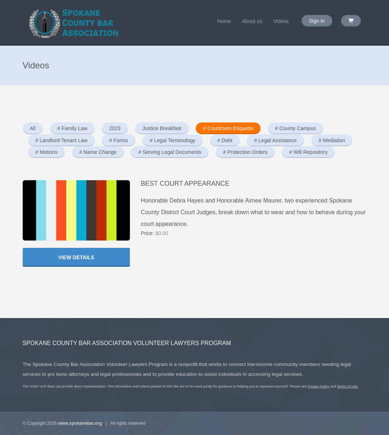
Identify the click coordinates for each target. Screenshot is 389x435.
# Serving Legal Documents (169, 152)
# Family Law (72, 128)
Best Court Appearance (185, 183)
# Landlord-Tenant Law (61, 140)
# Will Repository (308, 152)
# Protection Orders (245, 152)
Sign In (317, 21)
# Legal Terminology (172, 140)
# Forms (118, 140)
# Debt (224, 140)
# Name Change (98, 152)
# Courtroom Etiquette (228, 128)
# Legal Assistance (275, 140)
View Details (76, 257)
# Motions (46, 152)
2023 (114, 128)
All (33, 128)
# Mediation (332, 140)
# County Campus (295, 128)
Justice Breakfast (162, 128)
